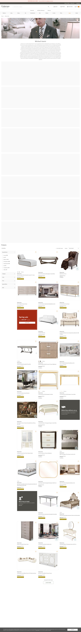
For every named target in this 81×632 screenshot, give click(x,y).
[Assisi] (71, 175)
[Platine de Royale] (56, 201)
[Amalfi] (40, 175)
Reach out (20, 524)
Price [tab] (3, 299)
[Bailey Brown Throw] (70, 291)
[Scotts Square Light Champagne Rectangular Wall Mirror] (48, 500)
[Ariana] (25, 75)
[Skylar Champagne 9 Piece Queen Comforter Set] (70, 472)
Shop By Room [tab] (4, 271)
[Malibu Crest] (56, 252)
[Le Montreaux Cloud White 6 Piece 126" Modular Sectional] (27, 591)
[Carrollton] (71, 150)
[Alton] (10, 100)
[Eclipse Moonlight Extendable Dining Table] (27, 382)
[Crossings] (10, 201)
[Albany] (25, 175)
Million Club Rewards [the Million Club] (40, 10)
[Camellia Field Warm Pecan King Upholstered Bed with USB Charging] (70, 350)
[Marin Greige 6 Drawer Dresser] (27, 321)
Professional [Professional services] (32, 10)
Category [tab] (4, 293)
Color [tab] (3, 296)
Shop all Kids (40, 242)
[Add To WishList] (35, 271)
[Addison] (10, 175)
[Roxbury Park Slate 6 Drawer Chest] (27, 562)
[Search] (31, 7)
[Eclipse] (10, 252)
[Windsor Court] (25, 124)
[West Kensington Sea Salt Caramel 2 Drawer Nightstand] (48, 382)
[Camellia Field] (40, 150)
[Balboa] (40, 75)
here (50, 630)
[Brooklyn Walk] (25, 150)
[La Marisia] (71, 226)
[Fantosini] (40, 226)
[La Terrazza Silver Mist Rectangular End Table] (48, 412)
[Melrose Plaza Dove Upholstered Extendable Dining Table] (48, 532)
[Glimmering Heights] (25, 252)
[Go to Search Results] (48, 7)
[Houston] (56, 226)
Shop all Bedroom (40, 165)
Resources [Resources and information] (49, 10)
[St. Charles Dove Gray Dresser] (70, 321)
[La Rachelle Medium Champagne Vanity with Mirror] (70, 562)
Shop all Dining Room (40, 140)
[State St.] (71, 201)
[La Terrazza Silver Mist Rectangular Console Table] (70, 412)
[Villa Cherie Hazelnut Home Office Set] (27, 411)
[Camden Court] (71, 75)
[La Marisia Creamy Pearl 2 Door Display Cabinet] (27, 471)
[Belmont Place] (56, 75)
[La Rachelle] (40, 252)
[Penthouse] (71, 252)
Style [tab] (3, 306)
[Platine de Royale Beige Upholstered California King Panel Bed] (70, 533)
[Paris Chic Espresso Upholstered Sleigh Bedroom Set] (48, 321)
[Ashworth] (56, 175)
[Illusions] (10, 124)
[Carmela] (56, 150)
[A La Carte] (10, 75)
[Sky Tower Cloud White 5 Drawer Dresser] (48, 591)
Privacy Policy (37, 630)
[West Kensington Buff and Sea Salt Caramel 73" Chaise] (27, 293)
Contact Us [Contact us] (78, 3)
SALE (70, 13)
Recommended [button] (71, 267)
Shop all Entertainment (40, 216)
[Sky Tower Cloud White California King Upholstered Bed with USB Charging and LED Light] (27, 502)
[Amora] (25, 100)
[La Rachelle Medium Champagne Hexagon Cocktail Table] (48, 440)
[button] (55, 6)
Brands (2, 16)
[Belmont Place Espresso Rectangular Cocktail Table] (48, 291)
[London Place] (40, 201)
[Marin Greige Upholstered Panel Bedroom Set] (70, 381)
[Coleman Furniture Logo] (5, 7)
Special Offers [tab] (4, 303)
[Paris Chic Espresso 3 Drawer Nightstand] (48, 471)
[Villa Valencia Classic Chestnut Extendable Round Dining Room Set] (27, 440)
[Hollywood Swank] (25, 201)
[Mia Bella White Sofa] (48, 350)
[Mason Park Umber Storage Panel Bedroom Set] (70, 500)
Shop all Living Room (40, 65)
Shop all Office (40, 191)
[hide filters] (3, 267)
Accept (72, 629)
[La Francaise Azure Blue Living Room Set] (48, 562)
